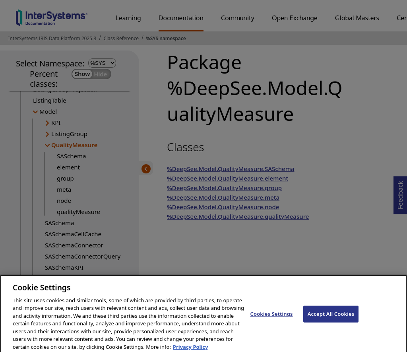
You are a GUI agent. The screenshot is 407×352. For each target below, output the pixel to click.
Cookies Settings (271, 318)
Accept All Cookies (331, 318)
